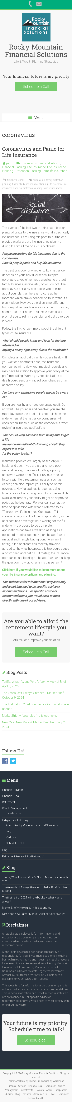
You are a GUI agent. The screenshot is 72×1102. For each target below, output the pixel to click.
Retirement (8, 802)
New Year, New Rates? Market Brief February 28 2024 (33, 913)
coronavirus (29, 163)
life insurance (55, 184)
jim (8, 163)
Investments (13, 813)
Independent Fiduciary (15, 820)
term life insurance (53, 188)
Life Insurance (36, 167)
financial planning (39, 184)
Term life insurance (54, 171)
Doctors (40, 1090)
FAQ (4, 850)
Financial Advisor (12, 789)
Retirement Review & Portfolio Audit (23, 856)
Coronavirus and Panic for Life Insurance (33, 152)
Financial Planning (14, 167)
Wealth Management (14, 808)
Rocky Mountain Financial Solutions (36, 50)
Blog (9, 831)
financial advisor (20, 184)
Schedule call (36, 1040)
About (49, 1090)
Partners (11, 837)
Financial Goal (10, 796)
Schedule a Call (36, 86)
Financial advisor (49, 163)
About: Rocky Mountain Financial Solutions (32, 825)
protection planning (32, 188)
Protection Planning (28, 171)
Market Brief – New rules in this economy (29, 715)
